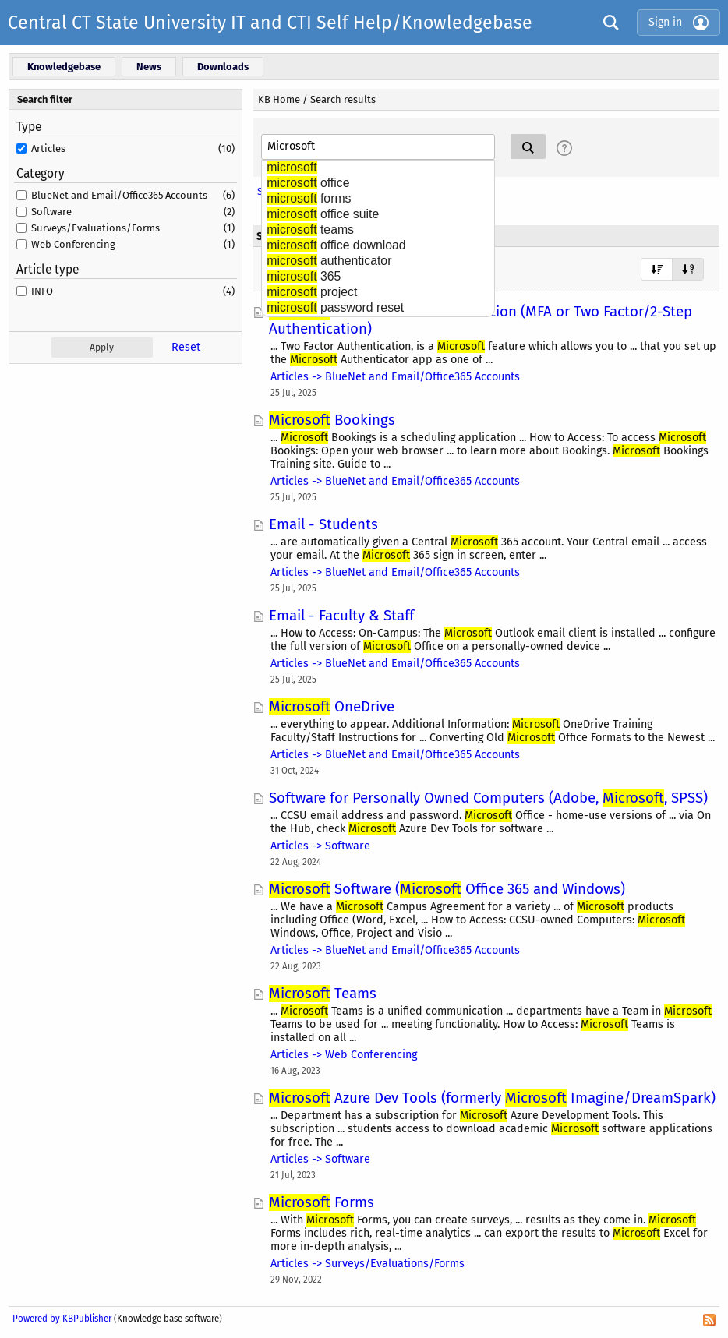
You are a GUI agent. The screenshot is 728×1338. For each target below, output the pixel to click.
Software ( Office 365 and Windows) (447, 889)
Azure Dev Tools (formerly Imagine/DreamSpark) (492, 1098)
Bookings (332, 420)
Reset (185, 347)
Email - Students (323, 524)
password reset (335, 307)
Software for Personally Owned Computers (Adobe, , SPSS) (488, 798)
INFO (42, 291)
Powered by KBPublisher (61, 1318)
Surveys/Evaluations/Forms (95, 228)
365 (304, 276)
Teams (322, 993)
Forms (321, 1202)
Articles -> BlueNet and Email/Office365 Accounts (395, 376)
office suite (323, 214)
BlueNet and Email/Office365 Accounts (119, 195)
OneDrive (331, 706)
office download (336, 245)
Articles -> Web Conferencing (343, 1054)
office (308, 182)
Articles (48, 148)
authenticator (329, 260)
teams (310, 229)
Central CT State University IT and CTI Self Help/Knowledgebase (270, 23)
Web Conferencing (73, 244)
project (312, 291)
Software (51, 211)
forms (309, 198)
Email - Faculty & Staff (341, 615)
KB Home (279, 99)
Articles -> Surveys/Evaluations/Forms (367, 1263)
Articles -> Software (320, 846)
